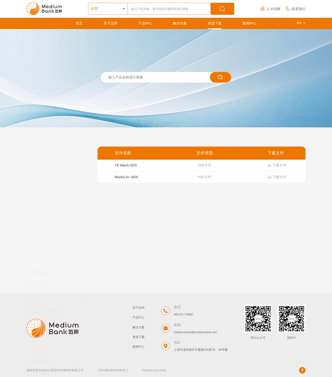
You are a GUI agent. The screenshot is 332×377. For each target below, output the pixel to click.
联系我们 (295, 9)
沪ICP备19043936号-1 (113, 370)
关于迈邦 (110, 23)
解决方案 (180, 23)
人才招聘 (270, 9)
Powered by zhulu (154, 370)
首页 (79, 23)
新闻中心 (249, 23)
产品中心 (145, 23)
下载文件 (276, 168)
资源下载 (215, 23)
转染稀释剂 (40, 256)
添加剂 (36, 221)
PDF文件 (205, 168)
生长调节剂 (40, 245)
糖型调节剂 (40, 233)
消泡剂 (36, 280)
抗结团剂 (38, 268)
